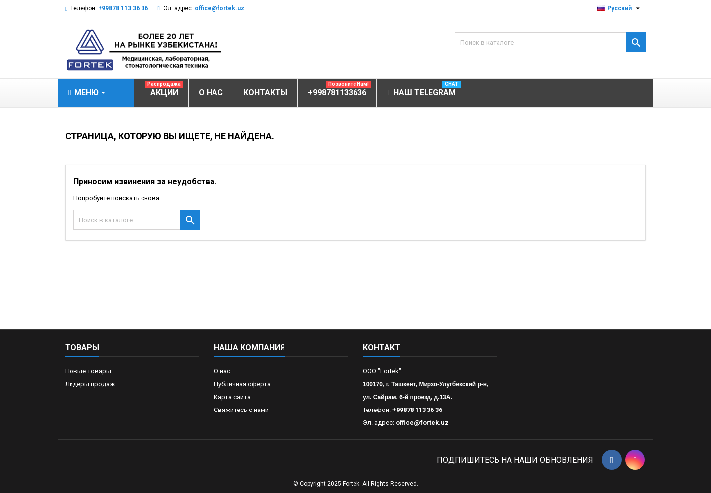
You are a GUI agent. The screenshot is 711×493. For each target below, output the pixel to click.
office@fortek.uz (219, 8)
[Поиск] (550, 42)
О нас (222, 371)
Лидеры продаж (90, 384)
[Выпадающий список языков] (619, 8)
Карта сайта (232, 397)
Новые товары (88, 371)
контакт (381, 347)
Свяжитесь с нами (241, 409)
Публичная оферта (242, 384)
